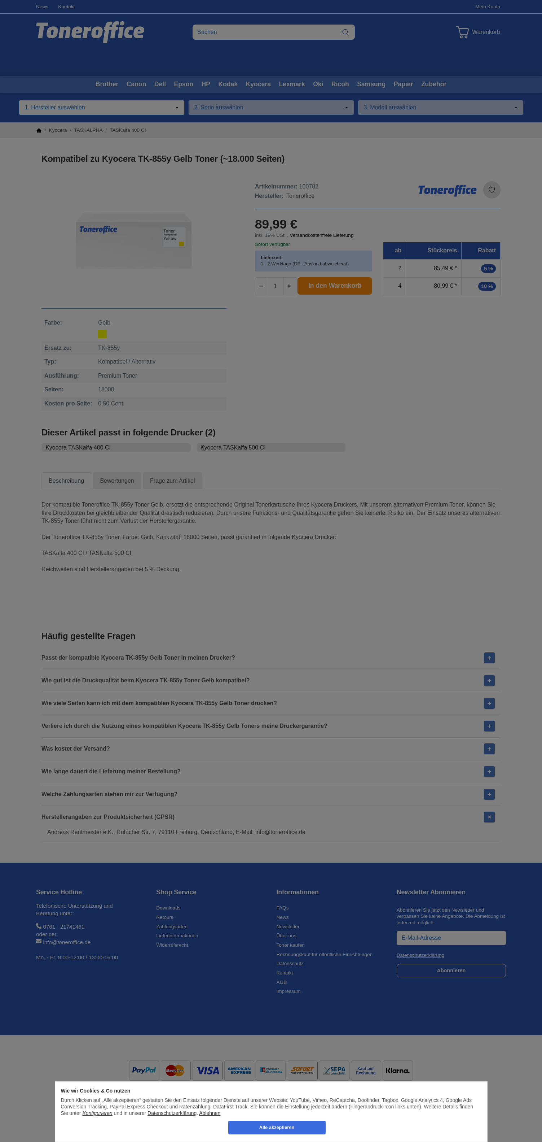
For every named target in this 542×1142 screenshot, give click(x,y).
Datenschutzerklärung (172, 1113)
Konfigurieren (97, 1113)
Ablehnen (209, 1113)
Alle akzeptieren (276, 1127)
